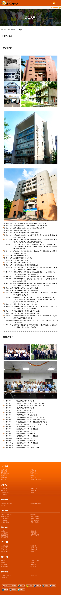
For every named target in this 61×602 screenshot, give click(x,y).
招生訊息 (4, 472)
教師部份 (4, 564)
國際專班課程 (34, 535)
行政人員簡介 (5, 522)
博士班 (3, 562)
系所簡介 (4, 485)
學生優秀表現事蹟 (6, 503)
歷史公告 (4, 479)
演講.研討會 (34, 474)
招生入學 (4, 542)
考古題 (32, 552)
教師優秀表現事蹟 (35, 503)
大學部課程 (4, 533)
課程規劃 (4, 527)
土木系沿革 (33, 488)
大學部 (3, 561)
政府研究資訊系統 (35, 479)
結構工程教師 (5, 516)
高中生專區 (33, 550)
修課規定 (4, 531)
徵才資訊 (33, 476)
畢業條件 (33, 531)
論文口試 (33, 566)
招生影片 (33, 546)
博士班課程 (4, 537)
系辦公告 (33, 470)
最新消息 (4, 470)
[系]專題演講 (5, 474)
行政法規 (33, 564)
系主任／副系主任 (6, 514)
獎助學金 (4, 476)
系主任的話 (4, 546)
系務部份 (33, 562)
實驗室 (32, 492)
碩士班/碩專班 (34, 561)
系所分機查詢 (34, 522)
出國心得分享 (34, 477)
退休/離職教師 (34, 520)
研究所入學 (33, 548)
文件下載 (4, 557)
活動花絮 (4, 572)
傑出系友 (4, 505)
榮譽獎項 (4, 500)
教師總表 (33, 514)
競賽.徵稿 (4, 477)
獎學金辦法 (4, 566)
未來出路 (33, 490)
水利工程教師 (34, 516)
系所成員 (4, 510)
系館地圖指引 (5, 492)
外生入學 (4, 550)
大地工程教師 (5, 518)
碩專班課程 (4, 535)
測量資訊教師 (34, 518)
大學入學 (4, 548)
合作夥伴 (4, 494)
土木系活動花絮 (6, 575)
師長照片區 (33, 575)
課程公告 (33, 472)
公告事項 (4, 466)
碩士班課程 (33, 533)
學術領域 (4, 490)
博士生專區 (4, 552)
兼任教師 (4, 520)
